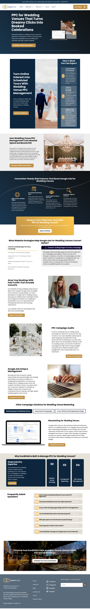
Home (21, 7)
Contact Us (36, 592)
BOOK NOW (64, 1)
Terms (35, 595)
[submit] (85, 585)
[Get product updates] (72, 585)
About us (35, 584)
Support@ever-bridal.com (12, 603)
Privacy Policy (37, 599)
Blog (47, 7)
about (54, 7)
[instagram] (51, 585)
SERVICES (28, 7)
